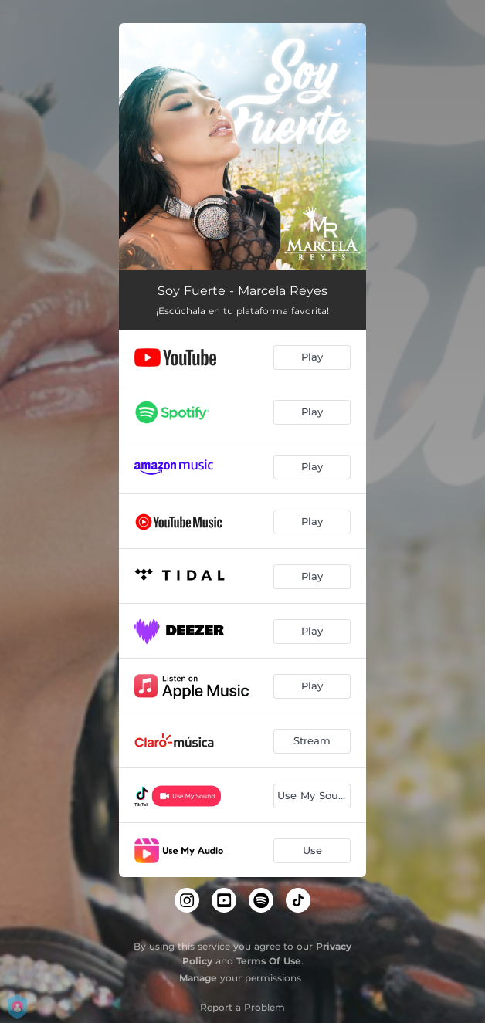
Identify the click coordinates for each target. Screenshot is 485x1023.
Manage (198, 978)
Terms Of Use (268, 961)
